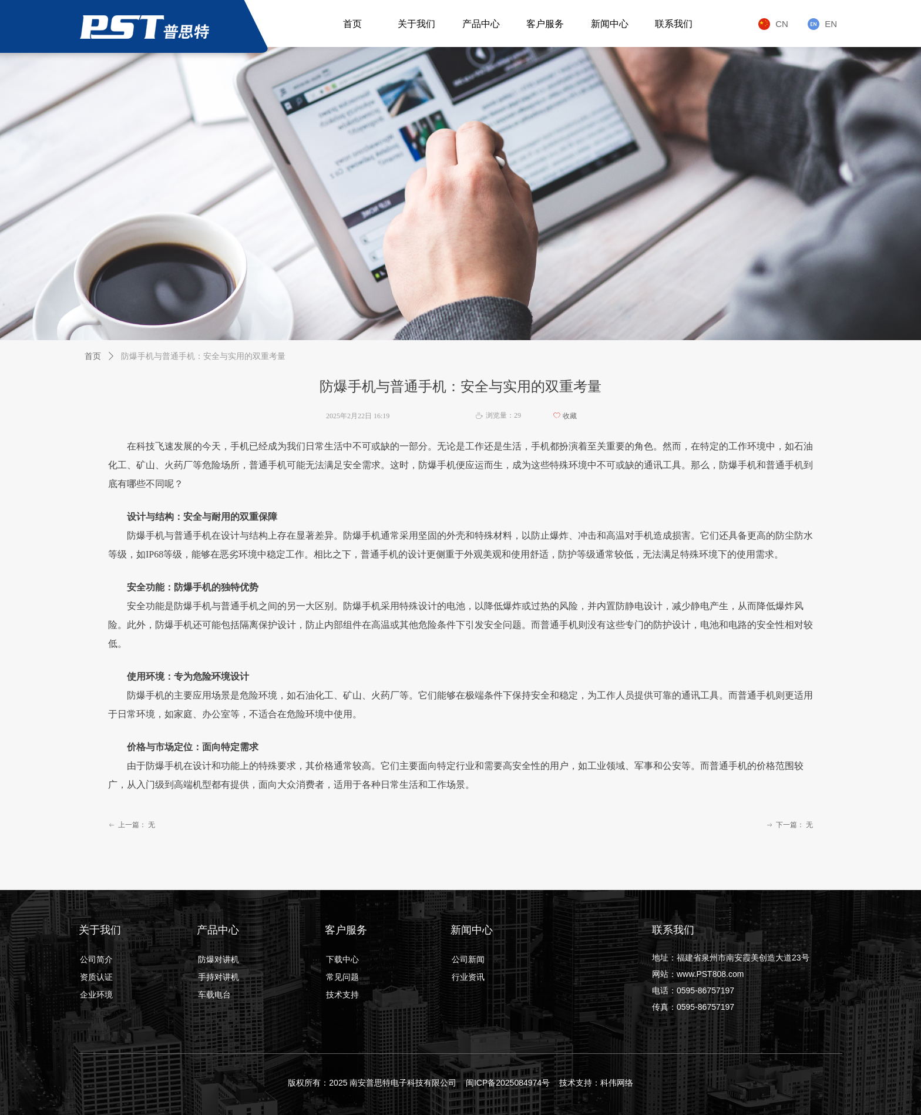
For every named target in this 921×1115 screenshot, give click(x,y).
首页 (93, 356)
